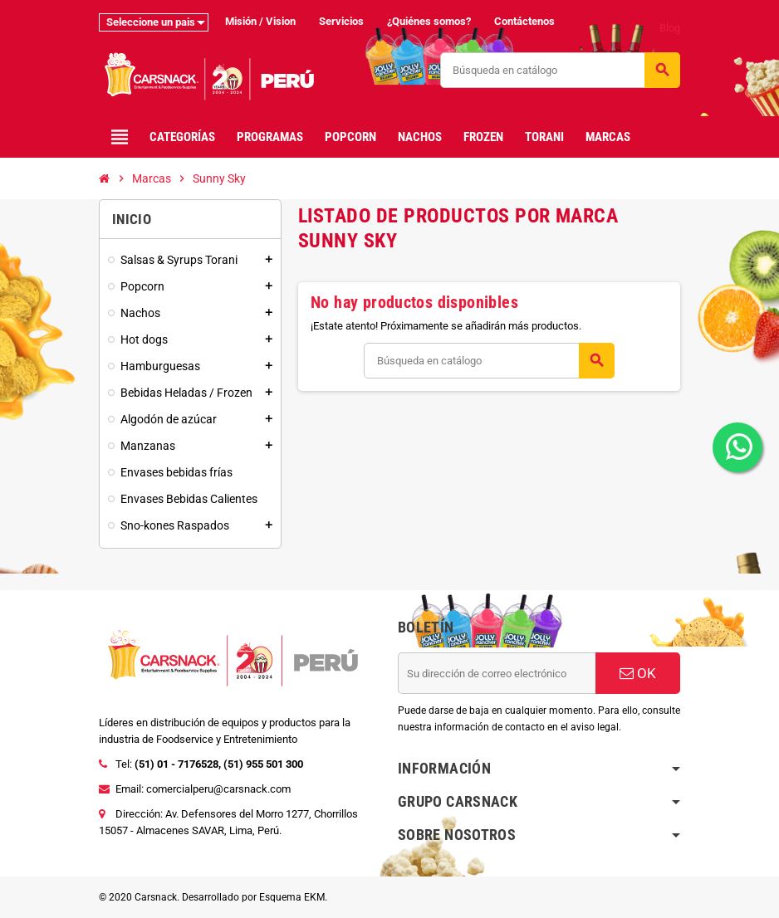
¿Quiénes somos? (429, 21)
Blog (669, 28)
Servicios (341, 21)
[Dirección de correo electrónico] (496, 673)
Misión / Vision (260, 21)
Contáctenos (524, 21)
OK (638, 673)
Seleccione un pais (150, 22)
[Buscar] (559, 70)
